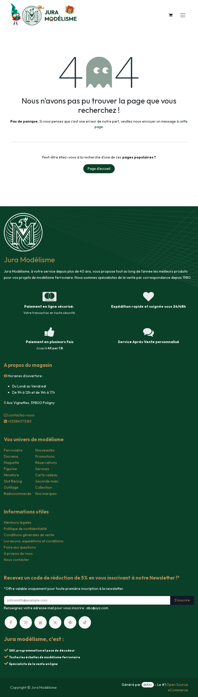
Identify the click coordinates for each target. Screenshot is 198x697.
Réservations (46, 462)
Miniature (11, 475)
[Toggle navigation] (183, 15)
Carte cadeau (46, 475)
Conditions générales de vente (29, 535)
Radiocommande (17, 493)
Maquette (11, 462)
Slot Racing (13, 481)
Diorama (11, 456)
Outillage (11, 487)
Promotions (45, 456)
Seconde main (46, 481)
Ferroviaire (13, 450)
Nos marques (46, 493)
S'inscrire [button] (182, 600)
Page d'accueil (99, 168)
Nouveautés (45, 450)
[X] (55, 622)
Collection (43, 487)
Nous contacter (16, 559)
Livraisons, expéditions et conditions (33, 541)
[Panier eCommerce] (170, 15)
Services (42, 468)
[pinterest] (70, 622)
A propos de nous (18, 553)
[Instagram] (26, 622)
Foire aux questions (20, 547)
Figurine (10, 468)
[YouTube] (40, 622)
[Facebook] (11, 622)
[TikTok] (85, 622)
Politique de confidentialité (25, 528)
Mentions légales (17, 522)
